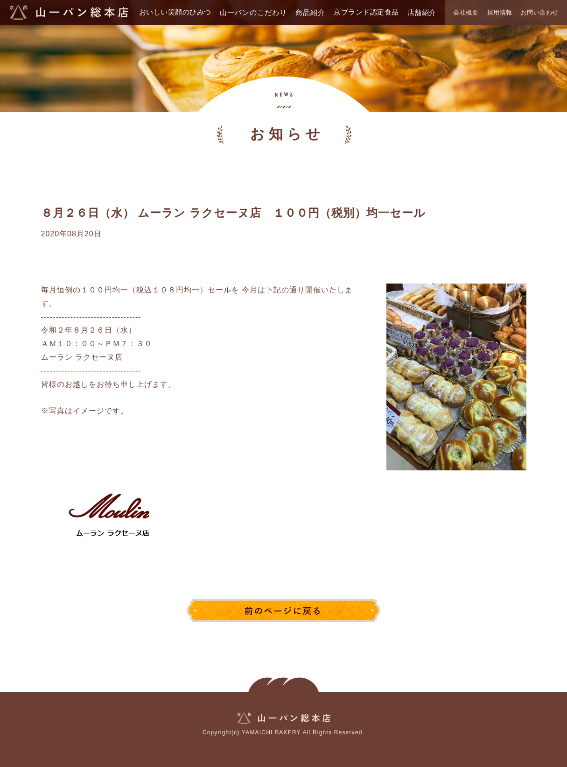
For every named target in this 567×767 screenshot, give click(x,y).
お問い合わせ (540, 12)
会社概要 (465, 12)
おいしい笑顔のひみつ (175, 12)
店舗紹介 (421, 12)
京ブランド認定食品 (366, 12)
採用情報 (499, 12)
